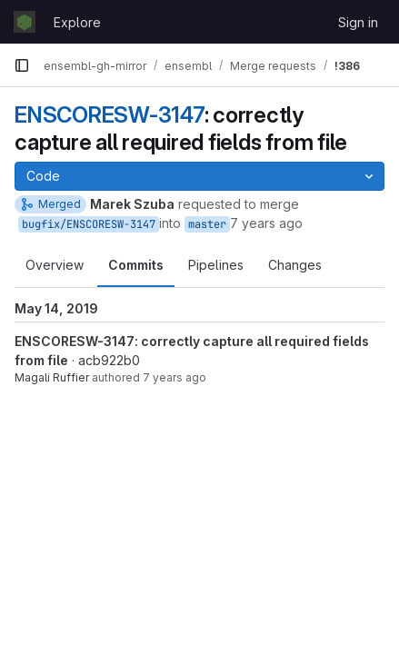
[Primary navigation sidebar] (21, 65)
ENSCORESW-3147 (109, 115)
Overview (54, 264)
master (207, 224)
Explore (77, 22)
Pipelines (216, 264)
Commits (136, 264)
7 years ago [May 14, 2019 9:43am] (174, 377)
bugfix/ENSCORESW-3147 (88, 224)
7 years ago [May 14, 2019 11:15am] (266, 223)
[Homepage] (24, 21)
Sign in (358, 22)
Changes (295, 264)
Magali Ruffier (52, 377)
